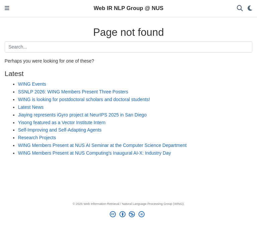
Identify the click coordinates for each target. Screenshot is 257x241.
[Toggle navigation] (7, 8)
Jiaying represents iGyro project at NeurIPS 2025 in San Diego (82, 114)
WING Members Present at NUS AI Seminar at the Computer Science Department (102, 145)
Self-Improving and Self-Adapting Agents (60, 130)
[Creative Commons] (128, 215)
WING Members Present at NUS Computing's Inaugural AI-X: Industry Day (94, 153)
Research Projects (37, 137)
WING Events (32, 84)
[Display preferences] (250, 8)
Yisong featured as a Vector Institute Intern (61, 122)
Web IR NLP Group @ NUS (129, 8)
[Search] (240, 8)
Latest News (31, 107)
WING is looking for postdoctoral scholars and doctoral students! (84, 99)
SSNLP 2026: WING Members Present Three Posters (73, 91)
